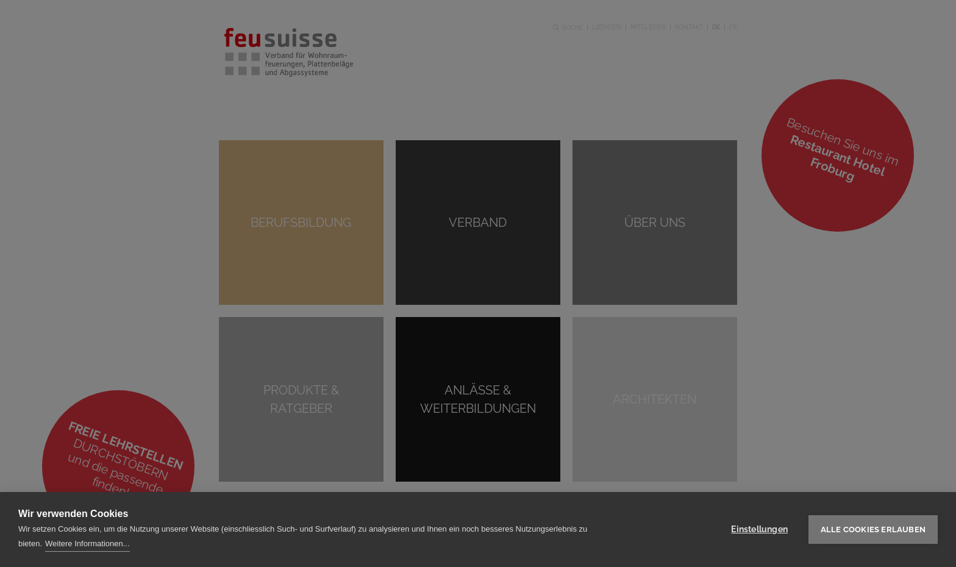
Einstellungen (759, 529)
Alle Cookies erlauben (873, 529)
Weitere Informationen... (87, 543)
